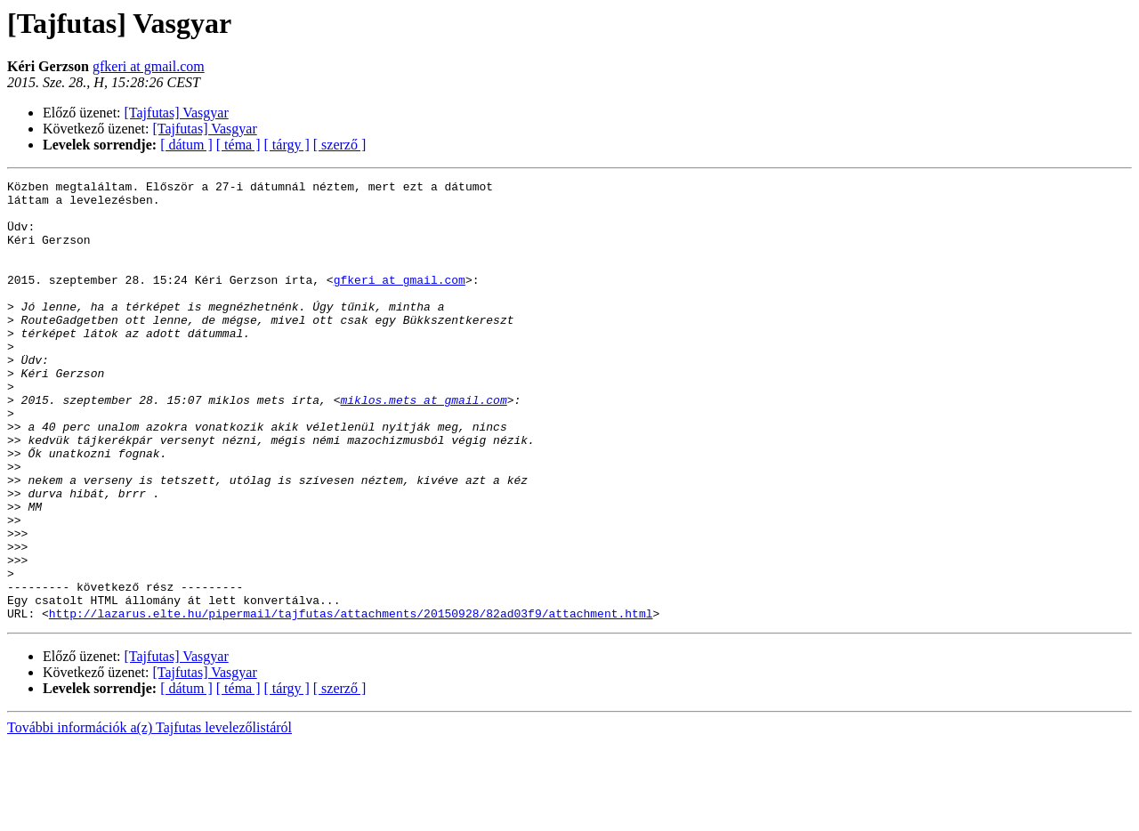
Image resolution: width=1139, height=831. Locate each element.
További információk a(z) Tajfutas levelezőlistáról (149, 815)
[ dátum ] (186, 144)
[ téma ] (238, 144)
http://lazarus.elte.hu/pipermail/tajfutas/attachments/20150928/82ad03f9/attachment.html (351, 701)
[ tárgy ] (287, 144)
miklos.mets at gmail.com (423, 445)
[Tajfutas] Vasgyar (177, 112)
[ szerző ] (340, 144)
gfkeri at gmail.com (149, 66)
